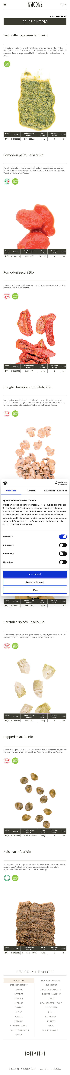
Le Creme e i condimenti (51, 994)
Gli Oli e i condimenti (51, 1030)
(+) (7, 139)
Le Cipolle (19, 1003)
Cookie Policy (55, 1069)
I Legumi (19, 1035)
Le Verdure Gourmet (18, 1026)
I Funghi (19, 989)
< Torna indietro (58, 16)
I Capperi (18, 1016)
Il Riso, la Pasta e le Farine (51, 1003)
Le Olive (19, 1012)
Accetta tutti (35, 574)
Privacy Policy (42, 1069)
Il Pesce (51, 1012)
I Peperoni (19, 1007)
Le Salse (51, 998)
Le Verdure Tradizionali (19, 1030)
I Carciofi (19, 998)
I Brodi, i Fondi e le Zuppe (51, 989)
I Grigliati (19, 1021)
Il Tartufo (19, 994)
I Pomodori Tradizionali (51, 980)
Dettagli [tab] (31, 491)
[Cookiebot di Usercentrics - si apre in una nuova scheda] (55, 483)
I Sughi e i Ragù (51, 985)
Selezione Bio (18, 980)
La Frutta (51, 1021)
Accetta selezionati (35, 582)
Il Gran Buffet (51, 1016)
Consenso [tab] (11, 491)
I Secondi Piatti (51, 1007)
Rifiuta (35, 590)
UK (65, 4)
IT (62, 4)
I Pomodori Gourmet (18, 985)
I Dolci (51, 1026)
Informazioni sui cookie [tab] (55, 491)
